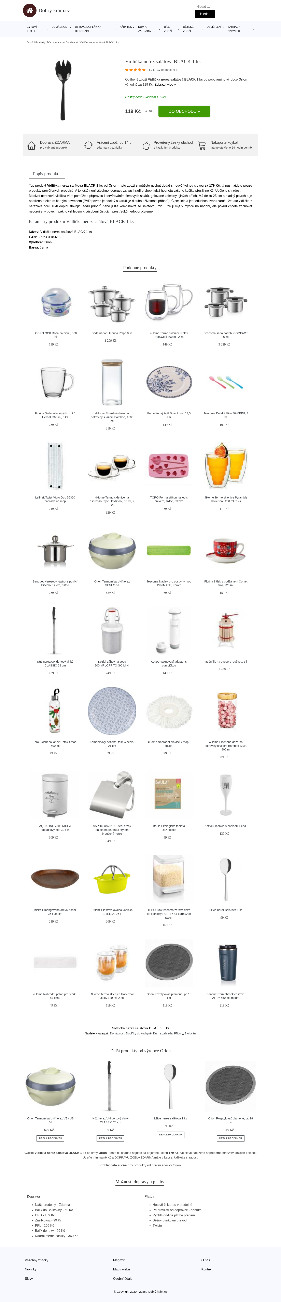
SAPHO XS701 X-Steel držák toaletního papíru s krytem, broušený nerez (112, 829)
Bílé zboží (168, 29)
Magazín (119, 1260)
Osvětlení (214, 26)
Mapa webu (121, 1269)
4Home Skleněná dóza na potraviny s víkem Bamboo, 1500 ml (112, 417)
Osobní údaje (122, 1278)
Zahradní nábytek (234, 29)
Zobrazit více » (165, 84)
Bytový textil (32, 29)
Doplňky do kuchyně (139, 1033)
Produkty (40, 42)
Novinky (31, 1269)
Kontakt (206, 1269)
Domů (30, 42)
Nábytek (126, 26)
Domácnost (60, 26)
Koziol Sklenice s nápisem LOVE (226, 826)
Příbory (178, 1033)
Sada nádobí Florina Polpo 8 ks (112, 333)
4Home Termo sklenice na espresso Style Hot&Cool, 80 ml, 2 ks (112, 501)
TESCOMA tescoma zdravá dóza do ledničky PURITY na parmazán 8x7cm (169, 913)
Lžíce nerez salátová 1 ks (225, 910)
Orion (243, 79)
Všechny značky (36, 1260)
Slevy (29, 1278)
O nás (205, 1260)
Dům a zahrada (144, 29)
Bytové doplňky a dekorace (88, 29)
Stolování (190, 1033)
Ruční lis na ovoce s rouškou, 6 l (226, 661)
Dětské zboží (188, 29)
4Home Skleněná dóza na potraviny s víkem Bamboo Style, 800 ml (226, 745)
